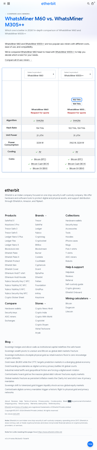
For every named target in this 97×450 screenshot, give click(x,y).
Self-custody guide (74, 284)
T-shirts (69, 253)
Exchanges (10, 320)
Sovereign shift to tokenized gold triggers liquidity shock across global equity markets (44, 385)
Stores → (40, 303)
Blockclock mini (12, 249)
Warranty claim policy (39, 404)
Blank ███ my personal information (77, 401)
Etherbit (39, 277)
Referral (69, 280)
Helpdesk (70, 272)
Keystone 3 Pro (12, 224)
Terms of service (31, 401)
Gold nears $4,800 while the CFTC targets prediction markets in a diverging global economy (47, 362)
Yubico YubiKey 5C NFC (16, 285)
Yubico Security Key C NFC (17, 281)
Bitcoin (69, 303)
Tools (68, 233)
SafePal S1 (9, 220)
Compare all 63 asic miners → (18, 60)
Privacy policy (44, 401)
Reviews (69, 276)
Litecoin (69, 311)
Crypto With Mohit (43, 316)
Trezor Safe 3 (11, 229)
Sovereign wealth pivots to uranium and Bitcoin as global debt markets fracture (41, 351)
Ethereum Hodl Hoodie (15, 277)
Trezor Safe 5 (11, 233)
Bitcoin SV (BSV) (40, 168)
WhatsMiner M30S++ (34, 44)
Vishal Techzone (42, 329)
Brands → (41, 215)
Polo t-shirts (71, 249)
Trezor (38, 220)
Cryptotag (40, 237)
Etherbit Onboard (74, 292)
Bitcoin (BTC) (40, 159)
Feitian (38, 281)
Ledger (38, 229)
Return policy (24, 404)
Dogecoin (70, 307)
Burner (38, 253)
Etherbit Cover (11, 269)
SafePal (38, 224)
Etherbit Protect (12, 261)
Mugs (68, 245)
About (7, 401)
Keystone (39, 297)
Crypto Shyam (41, 325)
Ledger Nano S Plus (14, 237)
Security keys (11, 312)
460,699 (16, 414)
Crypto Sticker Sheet (14, 297)
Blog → (9, 342)
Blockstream (41, 249)
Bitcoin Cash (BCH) (40, 164)
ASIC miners (10, 316)
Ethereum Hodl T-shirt (15, 273)
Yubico (38, 233)
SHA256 (40, 121)
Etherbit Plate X (12, 257)
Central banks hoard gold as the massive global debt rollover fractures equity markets (44, 374)
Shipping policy (11, 404)
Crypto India (41, 312)
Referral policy (54, 404)
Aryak (38, 333)
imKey (38, 293)
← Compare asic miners (17, 14)
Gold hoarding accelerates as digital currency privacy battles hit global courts (41, 366)
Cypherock (40, 265)
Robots (69, 261)
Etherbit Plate (11, 253)
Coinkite (39, 257)
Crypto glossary (73, 288)
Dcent (38, 269)
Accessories (71, 229)
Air (40, 152)
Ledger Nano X (12, 245)
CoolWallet (40, 261)
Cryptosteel (40, 241)
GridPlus (39, 289)
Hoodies (69, 237)
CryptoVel (39, 320)
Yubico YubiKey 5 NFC (15, 289)
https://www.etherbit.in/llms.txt (50, 432)
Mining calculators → (78, 298)
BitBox (38, 245)
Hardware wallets (13, 308)
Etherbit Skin (10, 265)
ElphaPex (39, 273)
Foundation (40, 285)
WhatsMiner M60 (13, 44)
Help (21, 401)
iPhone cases (72, 241)
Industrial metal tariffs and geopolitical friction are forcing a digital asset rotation (42, 370)
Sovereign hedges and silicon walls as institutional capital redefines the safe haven (43, 347)
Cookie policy (56, 401)
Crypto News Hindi (44, 308)
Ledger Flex (10, 241)
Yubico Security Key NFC (16, 293)
